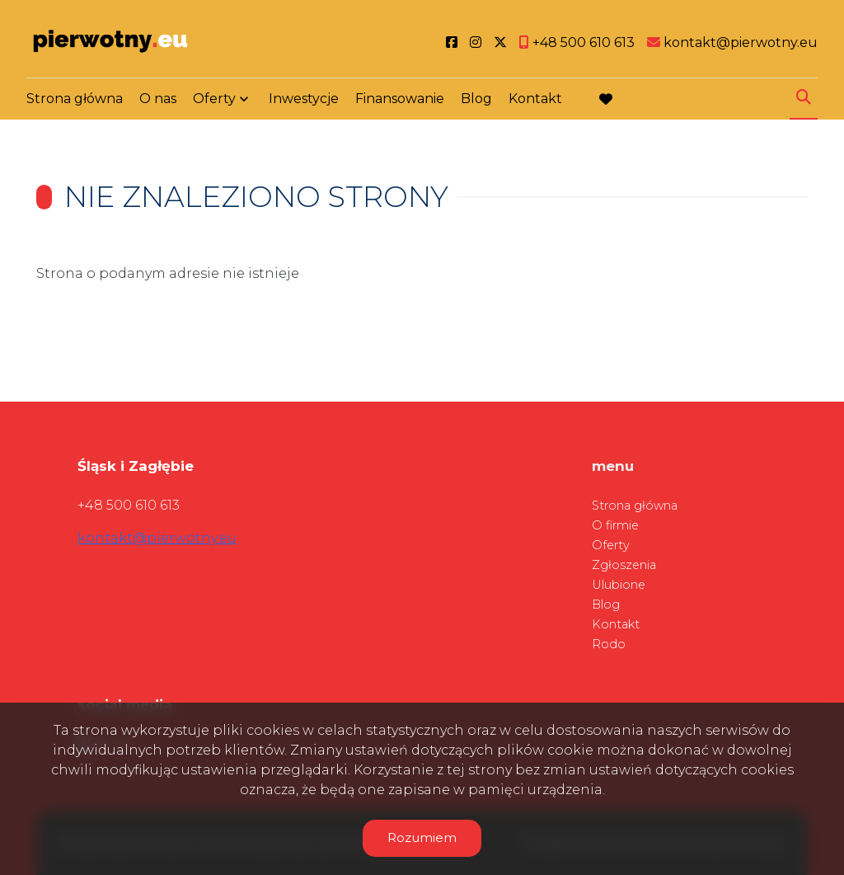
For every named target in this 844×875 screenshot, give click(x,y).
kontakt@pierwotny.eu (157, 538)
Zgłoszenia (624, 564)
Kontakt (535, 101)
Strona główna (74, 101)
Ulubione (618, 584)
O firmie (615, 525)
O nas (157, 101)
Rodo (609, 644)
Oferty (214, 101)
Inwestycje (304, 101)
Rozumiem (422, 837)
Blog (476, 101)
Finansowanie (399, 101)
